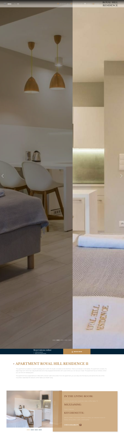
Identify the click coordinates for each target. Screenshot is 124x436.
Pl (15, 4)
